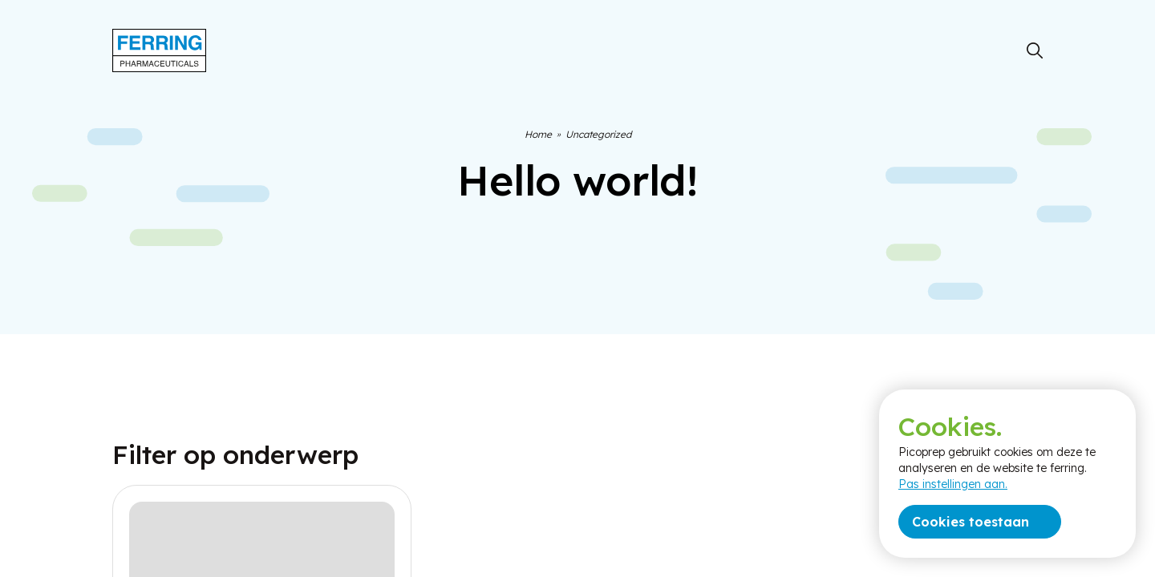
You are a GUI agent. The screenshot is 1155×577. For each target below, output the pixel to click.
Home (538, 134)
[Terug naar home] (159, 50)
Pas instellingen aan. (952, 484)
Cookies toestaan (970, 522)
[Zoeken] (1035, 50)
